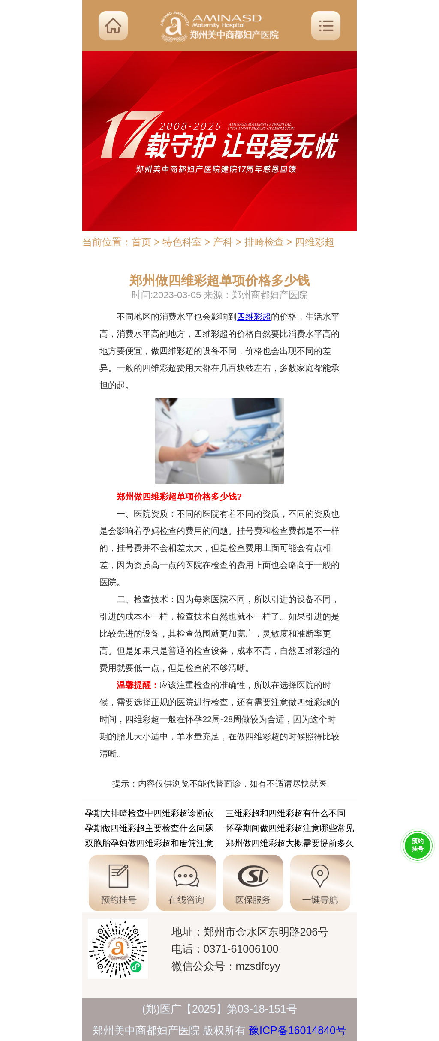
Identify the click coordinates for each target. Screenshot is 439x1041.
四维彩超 (314, 242)
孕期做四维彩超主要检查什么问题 (149, 829)
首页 (141, 242)
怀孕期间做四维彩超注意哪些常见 (290, 829)
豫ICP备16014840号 (297, 1030)
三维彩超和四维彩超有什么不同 (286, 814)
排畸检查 (264, 242)
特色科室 (182, 242)
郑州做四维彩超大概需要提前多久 (290, 844)
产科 (223, 242)
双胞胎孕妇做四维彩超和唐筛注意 (149, 844)
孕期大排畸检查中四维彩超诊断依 (149, 814)
